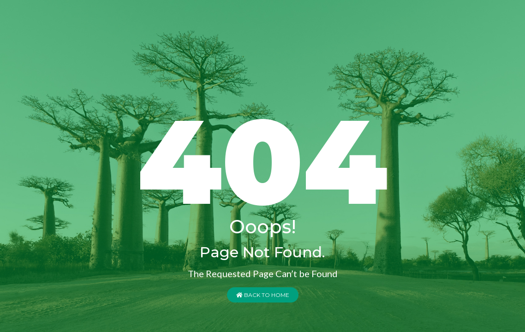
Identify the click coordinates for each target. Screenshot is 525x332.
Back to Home (262, 294)
